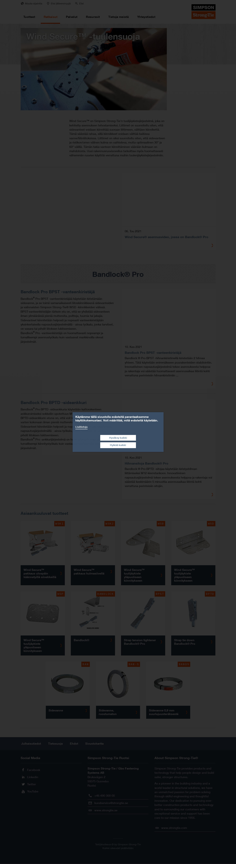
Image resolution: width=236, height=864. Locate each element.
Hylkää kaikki (118, 445)
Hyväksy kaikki (118, 437)
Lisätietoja (81, 426)
